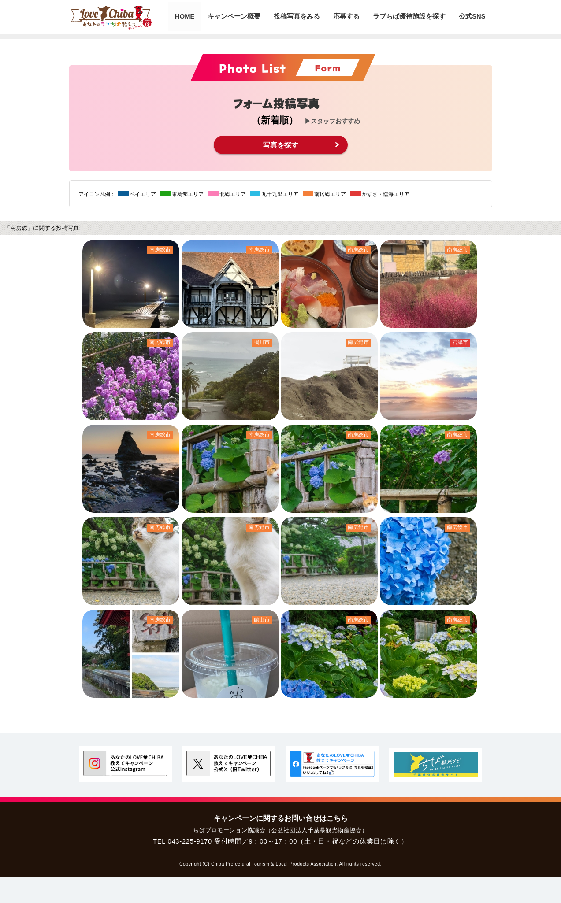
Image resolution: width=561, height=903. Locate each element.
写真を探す (280, 144)
